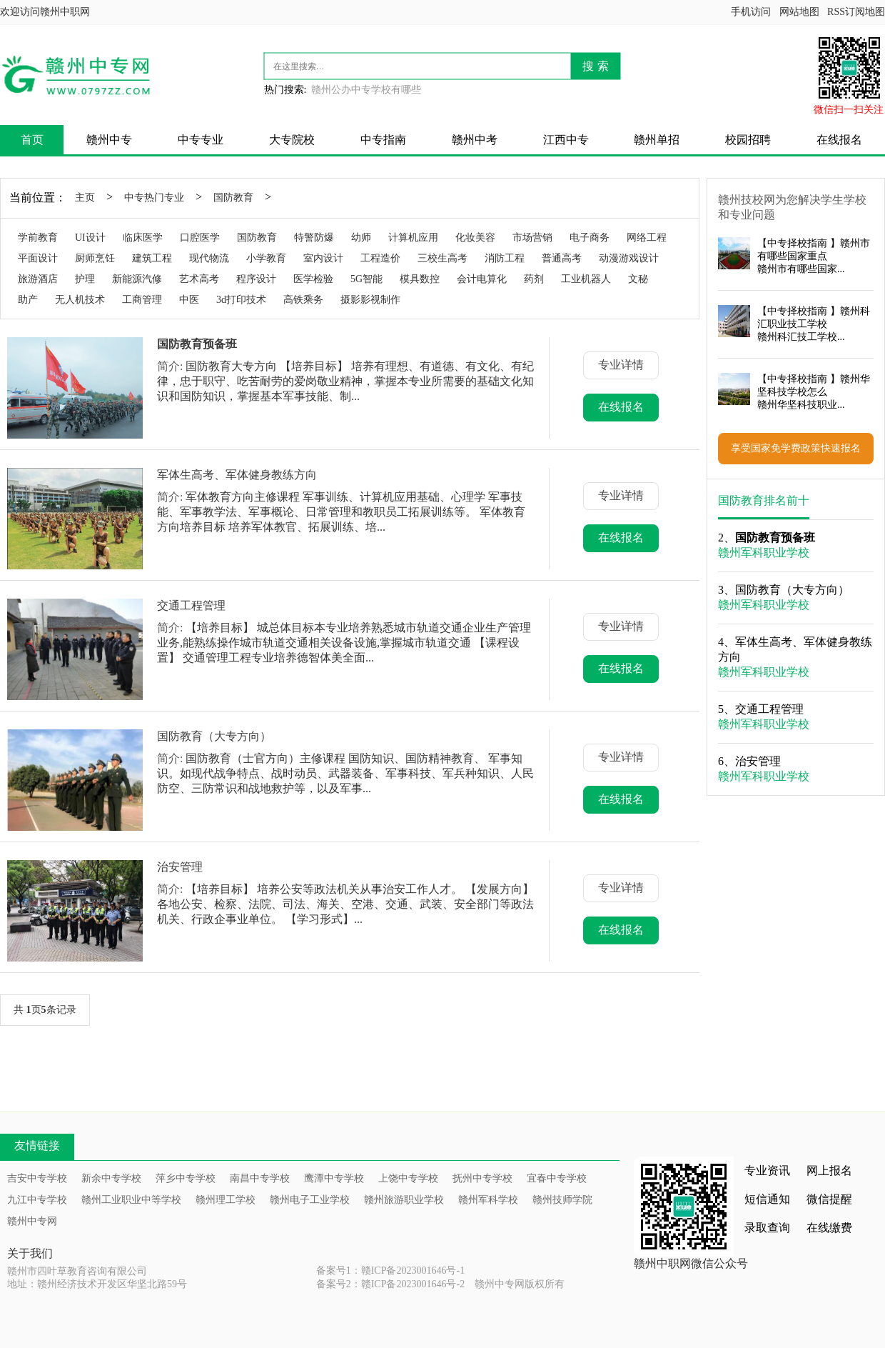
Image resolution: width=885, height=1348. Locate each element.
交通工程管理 (191, 605)
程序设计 (256, 279)
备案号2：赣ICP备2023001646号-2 (390, 1284)
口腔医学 (200, 237)
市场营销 (532, 237)
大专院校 (292, 140)
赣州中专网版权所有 (520, 1284)
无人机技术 (80, 299)
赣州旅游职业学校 (404, 1199)
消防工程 (505, 258)
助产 (28, 299)
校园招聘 (748, 140)
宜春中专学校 (557, 1178)
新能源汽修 (137, 279)
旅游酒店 (38, 279)
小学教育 (266, 258)
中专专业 (200, 140)
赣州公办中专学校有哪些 (366, 89)
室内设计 (323, 258)
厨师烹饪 (95, 258)
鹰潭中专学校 (334, 1178)
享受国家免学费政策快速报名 (796, 448)
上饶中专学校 (408, 1178)
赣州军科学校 (488, 1199)
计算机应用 (413, 237)
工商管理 (142, 299)
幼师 (361, 237)
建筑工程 (152, 258)
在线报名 (839, 140)
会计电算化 (482, 279)
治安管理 (180, 867)
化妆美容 (475, 237)
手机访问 (751, 11)
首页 (32, 140)
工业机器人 (586, 279)
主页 (85, 197)
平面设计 (38, 258)
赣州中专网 (32, 1221)
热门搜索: (285, 89)
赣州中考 (474, 140)
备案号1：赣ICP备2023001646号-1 (390, 1270)
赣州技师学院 (562, 1199)
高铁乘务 (303, 299)
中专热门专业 (154, 197)
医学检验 (313, 279)
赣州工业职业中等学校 (131, 1199)
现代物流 (209, 258)
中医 (189, 299)
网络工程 (647, 237)
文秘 (638, 279)
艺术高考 (199, 279)
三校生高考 (442, 258)
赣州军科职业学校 (763, 552)
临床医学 (143, 237)
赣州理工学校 (226, 1199)
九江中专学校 (37, 1199)
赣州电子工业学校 (310, 1199)
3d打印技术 (241, 299)
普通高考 (562, 258)
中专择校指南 (797, 243)
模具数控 (420, 279)
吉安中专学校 (37, 1178)
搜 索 (595, 66)
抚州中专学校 (482, 1178)
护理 (85, 279)
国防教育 (233, 197)
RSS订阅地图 (856, 11)
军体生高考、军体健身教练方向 (237, 475)
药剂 (534, 279)
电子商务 (590, 237)
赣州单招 (656, 140)
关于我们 (30, 1253)
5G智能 (366, 279)
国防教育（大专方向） (214, 736)
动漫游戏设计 (629, 258)
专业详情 (621, 365)
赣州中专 (109, 140)
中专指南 (383, 140)
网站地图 (799, 11)
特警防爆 (314, 237)
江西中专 (566, 140)
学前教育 (38, 237)
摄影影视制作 (370, 299)
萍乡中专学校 (186, 1178)
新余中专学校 (111, 1178)
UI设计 (90, 237)
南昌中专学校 (260, 1178)
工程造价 (380, 258)
